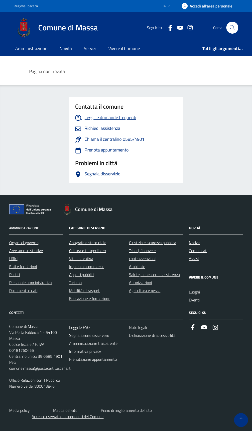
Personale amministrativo (30, 283)
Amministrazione (31, 48)
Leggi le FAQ (79, 327)
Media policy (19, 410)
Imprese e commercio (86, 267)
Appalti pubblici (81, 275)
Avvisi (194, 259)
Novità (65, 48)
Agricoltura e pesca (144, 290)
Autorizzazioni (140, 283)
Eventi (194, 300)
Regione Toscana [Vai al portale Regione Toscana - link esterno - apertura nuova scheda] (26, 5)
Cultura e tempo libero (87, 251)
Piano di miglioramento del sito (126, 410)
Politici (14, 275)
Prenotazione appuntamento (93, 359)
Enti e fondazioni (23, 267)
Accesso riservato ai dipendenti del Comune (68, 417)
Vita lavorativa (81, 259)
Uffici (13, 259)
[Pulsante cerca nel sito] (232, 28)
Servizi (90, 48)
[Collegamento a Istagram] (188, 28)
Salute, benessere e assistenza (154, 275)
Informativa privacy (85, 351)
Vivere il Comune (124, 48)
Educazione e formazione (89, 298)
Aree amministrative (26, 251)
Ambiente (137, 267)
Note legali (138, 327)
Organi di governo (23, 243)
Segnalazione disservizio (89, 335)
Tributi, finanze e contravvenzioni (142, 255)
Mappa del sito (65, 410)
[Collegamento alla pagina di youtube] (178, 28)
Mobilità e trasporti (84, 290)
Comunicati (198, 251)
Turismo (75, 283)
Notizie (194, 243)
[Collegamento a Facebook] (168, 28)
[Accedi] (207, 6)
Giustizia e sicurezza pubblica (152, 243)
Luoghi (194, 292)
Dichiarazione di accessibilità (152, 335)
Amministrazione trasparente (93, 343)
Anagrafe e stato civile (87, 243)
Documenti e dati (23, 290)
